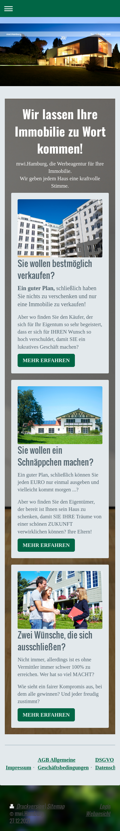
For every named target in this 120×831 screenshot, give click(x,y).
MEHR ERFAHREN (46, 360)
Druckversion (27, 806)
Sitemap (55, 806)
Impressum (18, 767)
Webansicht (98, 813)
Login (105, 806)
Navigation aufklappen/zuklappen (60, 8)
